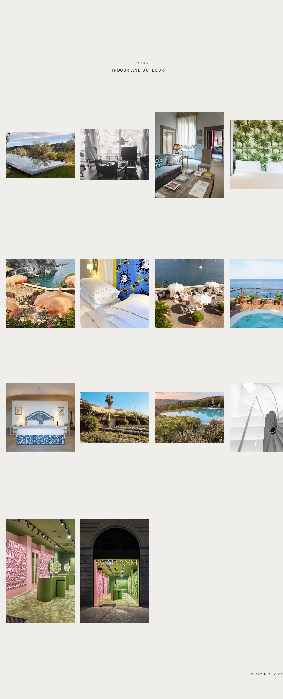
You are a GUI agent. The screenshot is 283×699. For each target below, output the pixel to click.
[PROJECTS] (141, 63)
